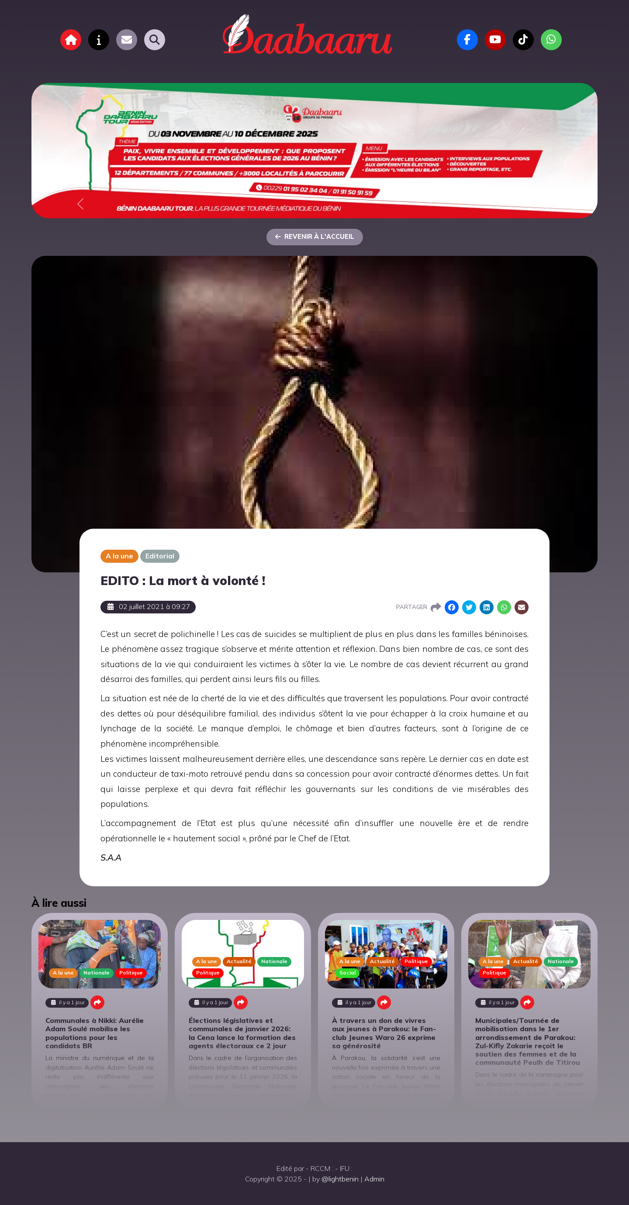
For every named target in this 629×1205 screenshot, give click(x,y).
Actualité (239, 961)
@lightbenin (340, 1178)
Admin (374, 1178)
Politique (131, 972)
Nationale (96, 972)
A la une (119, 555)
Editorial (159, 555)
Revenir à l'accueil (314, 237)
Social (347, 972)
